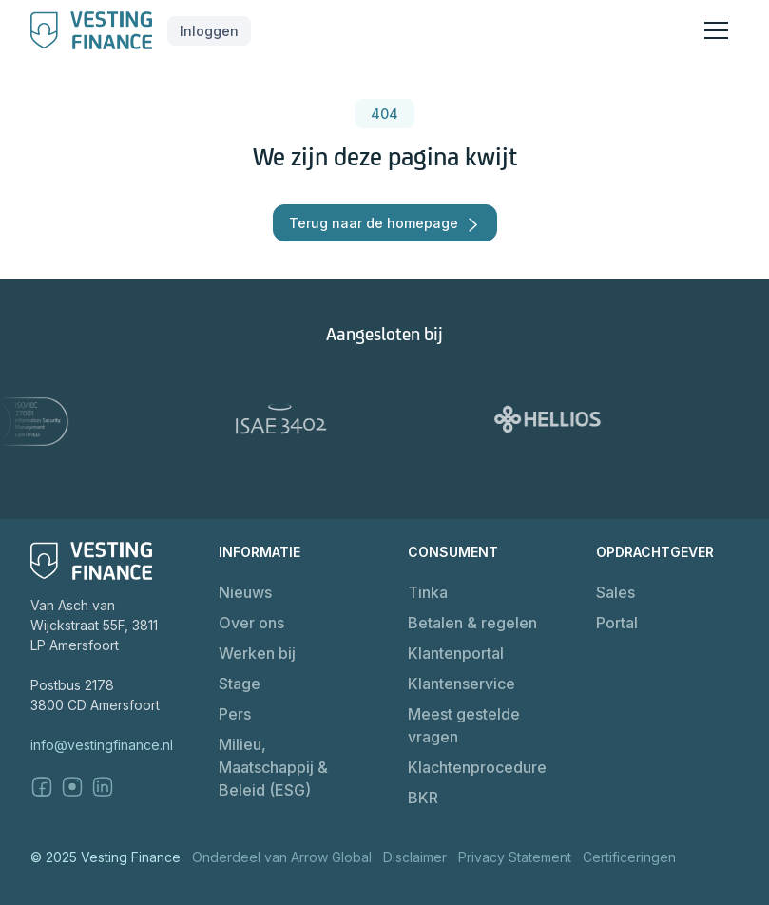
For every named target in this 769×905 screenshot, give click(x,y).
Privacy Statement (514, 857)
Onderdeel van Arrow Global (282, 857)
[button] (209, 31)
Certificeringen (629, 857)
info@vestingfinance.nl (101, 745)
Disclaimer (415, 857)
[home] (91, 30)
